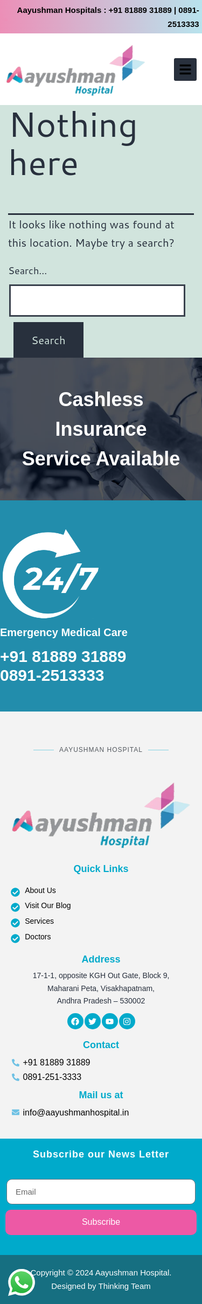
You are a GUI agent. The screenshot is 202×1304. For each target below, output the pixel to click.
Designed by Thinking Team (101, 1286)
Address (100, 959)
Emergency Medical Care (64, 632)
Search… (27, 270)
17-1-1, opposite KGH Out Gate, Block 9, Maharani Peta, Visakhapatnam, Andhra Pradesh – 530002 (101, 988)
